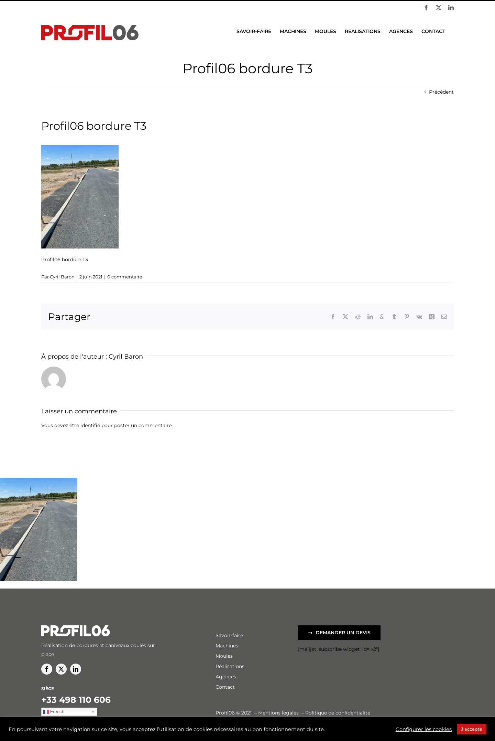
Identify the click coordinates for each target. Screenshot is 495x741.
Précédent (441, 92)
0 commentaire (124, 276)
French (53, 711)
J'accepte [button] (471, 729)
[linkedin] (75, 669)
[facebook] (46, 669)
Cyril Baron (62, 276)
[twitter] (61, 669)
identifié (90, 425)
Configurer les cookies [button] (424, 729)
